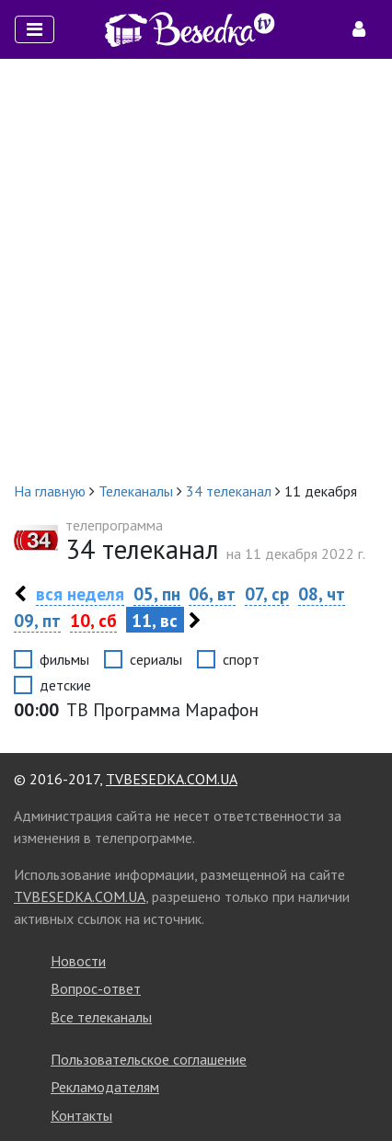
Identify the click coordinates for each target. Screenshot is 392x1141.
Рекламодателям (105, 1087)
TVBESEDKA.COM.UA (171, 779)
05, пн (156, 593)
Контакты (81, 1115)
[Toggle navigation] (34, 29)
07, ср (267, 593)
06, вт (212, 593)
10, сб (93, 620)
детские (65, 685)
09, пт (37, 620)
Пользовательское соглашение (149, 1059)
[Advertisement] (196, 269)
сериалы (156, 659)
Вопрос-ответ (96, 988)
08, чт (321, 593)
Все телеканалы (101, 1017)
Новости (78, 961)
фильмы (64, 659)
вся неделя (80, 593)
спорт (241, 659)
